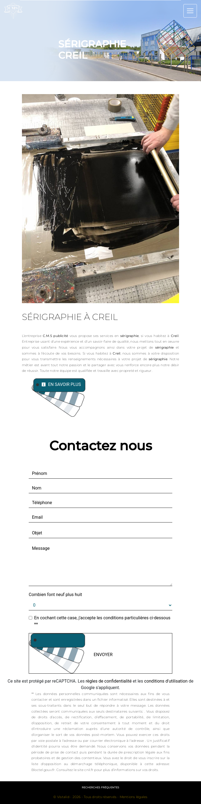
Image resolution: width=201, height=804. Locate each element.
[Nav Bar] (190, 11)
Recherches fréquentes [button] (100, 787)
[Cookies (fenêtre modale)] (1, 800)
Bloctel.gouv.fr (43, 770)
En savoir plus (61, 384)
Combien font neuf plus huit (55, 594)
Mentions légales (133, 797)
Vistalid (63, 797)
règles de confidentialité (109, 681)
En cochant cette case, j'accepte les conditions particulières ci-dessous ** (102, 621)
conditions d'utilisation (165, 681)
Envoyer (103, 654)
